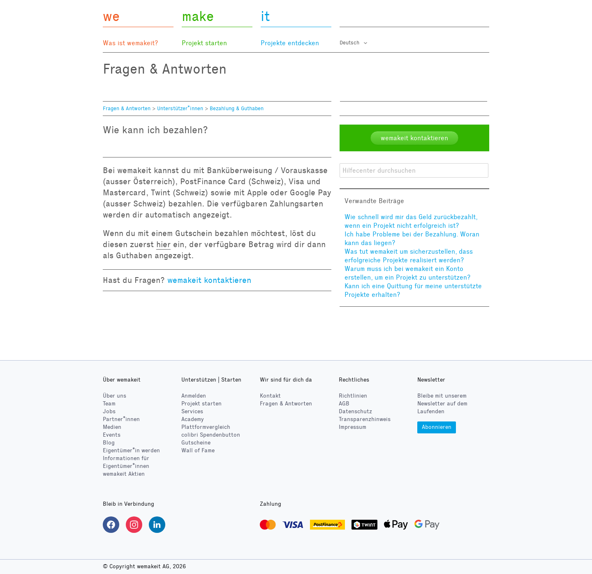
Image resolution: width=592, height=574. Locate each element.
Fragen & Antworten (126, 108)
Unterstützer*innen (180, 108)
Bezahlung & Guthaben (237, 108)
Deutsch (350, 42)
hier (163, 244)
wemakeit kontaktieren (209, 280)
